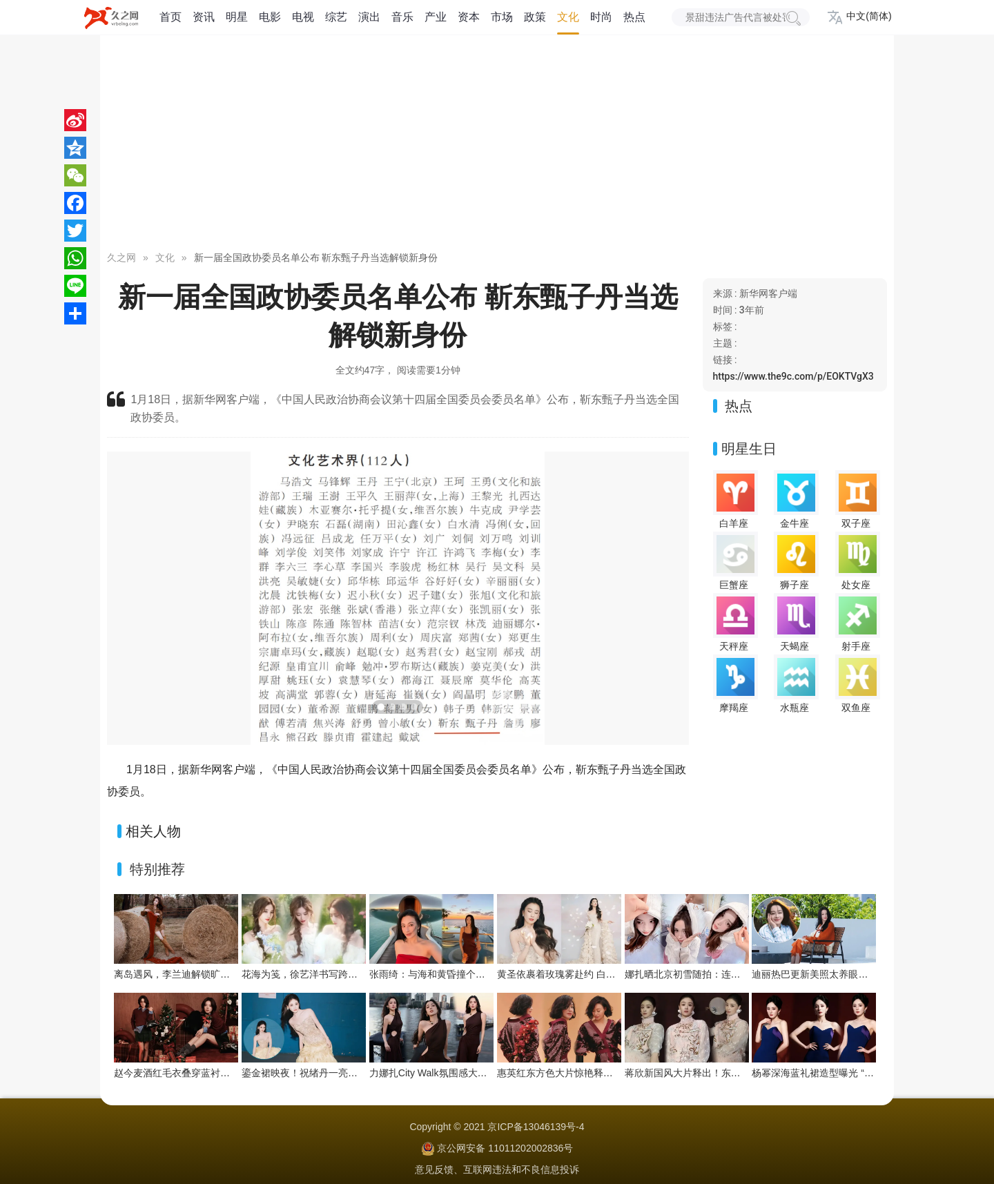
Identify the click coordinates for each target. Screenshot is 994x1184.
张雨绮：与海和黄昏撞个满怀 (432, 974)
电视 (303, 17)
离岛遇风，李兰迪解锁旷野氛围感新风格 (201, 974)
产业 (436, 17)
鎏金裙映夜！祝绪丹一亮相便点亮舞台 (324, 1072)
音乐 (402, 17)
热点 (634, 17)
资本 (469, 17)
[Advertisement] (497, 145)
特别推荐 (157, 869)
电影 (270, 17)
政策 (535, 17)
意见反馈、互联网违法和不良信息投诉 (497, 1169)
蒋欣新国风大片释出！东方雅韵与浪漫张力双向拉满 (736, 1072)
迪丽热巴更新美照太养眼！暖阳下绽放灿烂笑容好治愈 (868, 974)
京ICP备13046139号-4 (535, 1126)
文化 (568, 17)
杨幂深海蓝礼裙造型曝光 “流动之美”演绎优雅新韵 (858, 1072)
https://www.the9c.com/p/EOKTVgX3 (793, 376)
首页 (170, 17)
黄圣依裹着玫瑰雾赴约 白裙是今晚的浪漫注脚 (595, 974)
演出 (369, 17)
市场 (502, 17)
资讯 (204, 17)
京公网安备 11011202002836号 (505, 1148)
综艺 (336, 17)
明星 (237, 17)
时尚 (601, 17)
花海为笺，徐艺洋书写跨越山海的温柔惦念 (333, 974)
